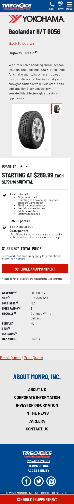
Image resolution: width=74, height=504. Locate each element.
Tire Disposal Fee (21, 226)
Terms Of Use (38, 466)
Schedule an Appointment (35, 269)
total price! (31, 248)
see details (17, 258)
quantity (16, 166)
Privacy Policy (38, 461)
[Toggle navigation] (69, 6)
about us (37, 389)
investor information (37, 405)
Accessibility (38, 470)
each (59, 175)
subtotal (25, 182)
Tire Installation (39, 204)
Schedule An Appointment (37, 499)
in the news (37, 413)
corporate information (37, 397)
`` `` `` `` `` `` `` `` (23, 166)
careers (37, 421)
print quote (33, 357)
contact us (37, 429)
